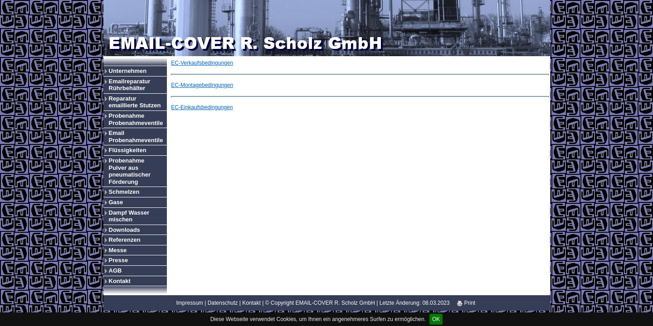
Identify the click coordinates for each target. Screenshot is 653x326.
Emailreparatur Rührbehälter (130, 85)
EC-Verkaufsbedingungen (202, 63)
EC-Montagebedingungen (202, 85)
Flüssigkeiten (127, 150)
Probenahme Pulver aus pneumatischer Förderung (130, 171)
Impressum (189, 303)
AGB (115, 270)
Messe (118, 250)
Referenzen (125, 239)
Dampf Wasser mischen (129, 216)
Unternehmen (128, 70)
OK (436, 319)
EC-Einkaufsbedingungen (202, 107)
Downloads (124, 229)
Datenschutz (223, 303)
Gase (116, 202)
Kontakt (120, 281)
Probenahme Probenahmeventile (136, 119)
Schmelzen (124, 191)
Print (466, 303)
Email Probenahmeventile (136, 136)
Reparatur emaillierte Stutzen (135, 102)
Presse (118, 260)
